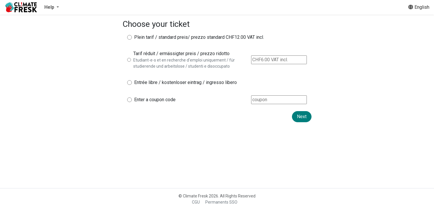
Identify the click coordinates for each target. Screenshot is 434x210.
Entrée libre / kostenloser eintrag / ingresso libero (185, 82)
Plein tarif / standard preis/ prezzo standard (179, 37)
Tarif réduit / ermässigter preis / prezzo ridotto (181, 53)
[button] (51, 7)
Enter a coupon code (155, 99)
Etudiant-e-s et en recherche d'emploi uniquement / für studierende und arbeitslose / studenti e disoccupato (184, 63)
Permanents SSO (221, 202)
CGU (196, 202)
